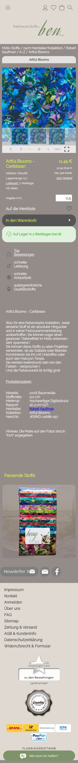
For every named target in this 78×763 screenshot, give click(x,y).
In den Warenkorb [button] (21, 220)
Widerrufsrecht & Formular (27, 646)
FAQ (8, 615)
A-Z (22, 52)
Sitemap (11, 621)
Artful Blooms (39, 52)
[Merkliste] (53, 7)
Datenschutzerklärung (23, 640)
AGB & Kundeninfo (20, 633)
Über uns (12, 608)
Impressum (14, 590)
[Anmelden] (45, 7)
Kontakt (10, 596)
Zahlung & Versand (20, 627)
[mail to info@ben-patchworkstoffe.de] (45, 571)
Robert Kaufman (41, 409)
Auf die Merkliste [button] (20, 209)
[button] (8, 7)
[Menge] (64, 198)
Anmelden (13, 602)
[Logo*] (39, 14)
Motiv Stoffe (11, 48)
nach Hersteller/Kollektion (42, 48)
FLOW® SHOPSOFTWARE (39, 748)
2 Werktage (20, 183)
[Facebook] (56, 571)
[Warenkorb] (62, 7)
